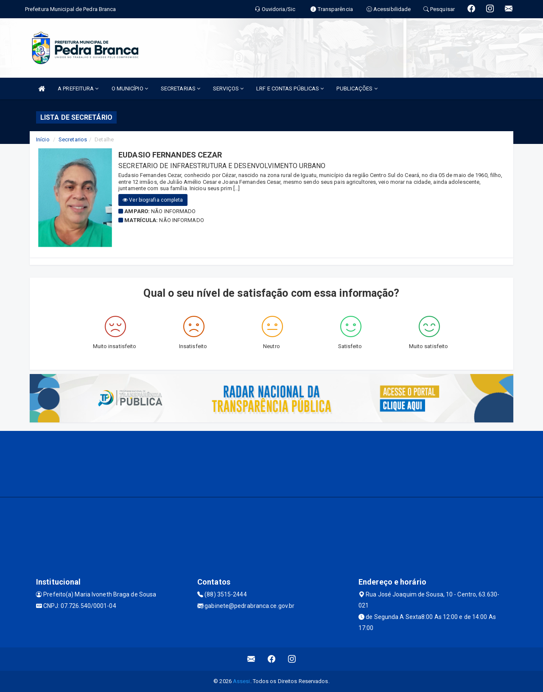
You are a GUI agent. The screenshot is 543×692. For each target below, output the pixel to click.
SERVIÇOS (228, 88)
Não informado (173, 211)
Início (43, 139)
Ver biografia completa (153, 200)
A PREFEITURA (78, 88)
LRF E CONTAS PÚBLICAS (290, 88)
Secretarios (73, 139)
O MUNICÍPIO (130, 88)
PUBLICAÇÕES (356, 88)
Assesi (241, 681)
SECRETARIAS (180, 88)
